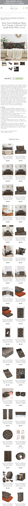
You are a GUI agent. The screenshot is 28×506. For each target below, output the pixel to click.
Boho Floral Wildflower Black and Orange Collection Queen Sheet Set (20, 198)
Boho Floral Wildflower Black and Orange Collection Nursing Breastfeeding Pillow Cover (20, 464)
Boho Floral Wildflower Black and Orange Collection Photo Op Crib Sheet (7, 341)
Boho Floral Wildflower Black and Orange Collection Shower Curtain (7, 464)
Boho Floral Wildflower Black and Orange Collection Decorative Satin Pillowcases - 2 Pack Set (20, 259)
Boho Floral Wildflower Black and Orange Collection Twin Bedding (7, 239)
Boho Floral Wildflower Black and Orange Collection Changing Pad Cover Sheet (7, 382)
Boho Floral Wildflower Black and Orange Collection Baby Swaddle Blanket (7, 402)
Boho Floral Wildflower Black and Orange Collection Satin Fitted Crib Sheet (7, 361)
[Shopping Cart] (26, 8)
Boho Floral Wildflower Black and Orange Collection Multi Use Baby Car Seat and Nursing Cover (7, 485)
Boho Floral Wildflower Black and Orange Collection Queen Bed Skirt (7, 219)
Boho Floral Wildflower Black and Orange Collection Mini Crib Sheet (20, 341)
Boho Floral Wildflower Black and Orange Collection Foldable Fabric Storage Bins (20, 402)
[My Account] (23, 8)
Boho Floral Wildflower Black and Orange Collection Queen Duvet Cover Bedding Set (7, 198)
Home (2, 17)
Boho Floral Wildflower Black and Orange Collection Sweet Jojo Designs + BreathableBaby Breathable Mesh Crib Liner (7, 300)
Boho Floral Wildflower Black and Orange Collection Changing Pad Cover (20, 361)
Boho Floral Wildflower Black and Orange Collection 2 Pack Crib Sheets (20, 300)
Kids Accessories (6, 17)
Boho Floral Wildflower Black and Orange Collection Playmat (7, 443)
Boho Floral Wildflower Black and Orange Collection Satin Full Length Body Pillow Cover (7, 157)
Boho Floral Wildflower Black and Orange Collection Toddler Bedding (7, 259)
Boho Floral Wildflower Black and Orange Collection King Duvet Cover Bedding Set (20, 178)
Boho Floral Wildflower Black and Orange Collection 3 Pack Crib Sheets (7, 320)
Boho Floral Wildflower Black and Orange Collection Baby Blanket (20, 382)
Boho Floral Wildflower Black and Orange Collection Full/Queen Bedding (7, 178)
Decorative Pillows (13, 17)
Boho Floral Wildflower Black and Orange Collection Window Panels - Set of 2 (7, 422)
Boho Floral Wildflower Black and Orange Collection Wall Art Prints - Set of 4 (20, 443)
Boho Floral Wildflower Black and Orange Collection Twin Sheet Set (20, 239)
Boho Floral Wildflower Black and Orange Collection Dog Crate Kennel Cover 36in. (20, 485)
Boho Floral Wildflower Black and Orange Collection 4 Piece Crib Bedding (7, 280)
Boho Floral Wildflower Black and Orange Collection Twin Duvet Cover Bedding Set (20, 219)
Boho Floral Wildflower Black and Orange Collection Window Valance (20, 422)
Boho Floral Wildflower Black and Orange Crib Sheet (20, 320)
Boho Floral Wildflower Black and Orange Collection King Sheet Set (20, 157)
